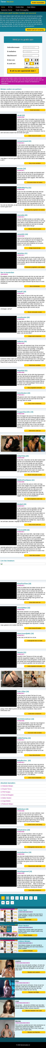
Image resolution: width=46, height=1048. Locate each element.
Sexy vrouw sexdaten (35, 163)
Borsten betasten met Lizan (34, 1010)
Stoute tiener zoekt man (34, 866)
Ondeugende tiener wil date (34, 640)
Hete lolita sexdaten (34, 555)
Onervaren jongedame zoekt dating (34, 267)
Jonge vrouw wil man (35, 248)
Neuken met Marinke (34, 1032)
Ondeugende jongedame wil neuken (35, 209)
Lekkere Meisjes (28, 951)
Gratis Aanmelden (38, 2)
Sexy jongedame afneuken (35, 387)
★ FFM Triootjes (5, 792)
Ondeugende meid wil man (35, 847)
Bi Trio (10, 7)
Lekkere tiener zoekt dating (34, 824)
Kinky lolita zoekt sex (34, 602)
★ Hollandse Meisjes (7, 786)
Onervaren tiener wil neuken (34, 182)
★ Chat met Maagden (7, 795)
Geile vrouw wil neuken (34, 135)
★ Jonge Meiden (6, 801)
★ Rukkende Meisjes (7, 804)
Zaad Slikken (31, 7)
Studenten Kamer (6, 10)
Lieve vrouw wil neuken (34, 628)
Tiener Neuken (27, 935)
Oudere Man (20, 7)
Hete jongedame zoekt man (34, 498)
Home (3, 7)
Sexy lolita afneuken (34, 755)
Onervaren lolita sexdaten (35, 732)
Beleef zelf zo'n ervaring (35, 30)
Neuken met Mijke (33, 992)
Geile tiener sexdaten (35, 365)
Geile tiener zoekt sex (35, 430)
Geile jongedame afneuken (34, 666)
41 (3, 903)
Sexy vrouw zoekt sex (35, 524)
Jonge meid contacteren (34, 336)
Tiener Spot (27, 919)
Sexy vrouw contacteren (34, 403)
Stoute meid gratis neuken (35, 312)
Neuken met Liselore (34, 972)
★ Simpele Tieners (6, 789)
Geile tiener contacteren (34, 713)
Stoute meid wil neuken (34, 229)
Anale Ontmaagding (22, 10)
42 (8, 903)
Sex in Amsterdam (35, 286)
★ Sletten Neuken (6, 798)
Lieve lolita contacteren (35, 890)
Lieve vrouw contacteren (34, 777)
